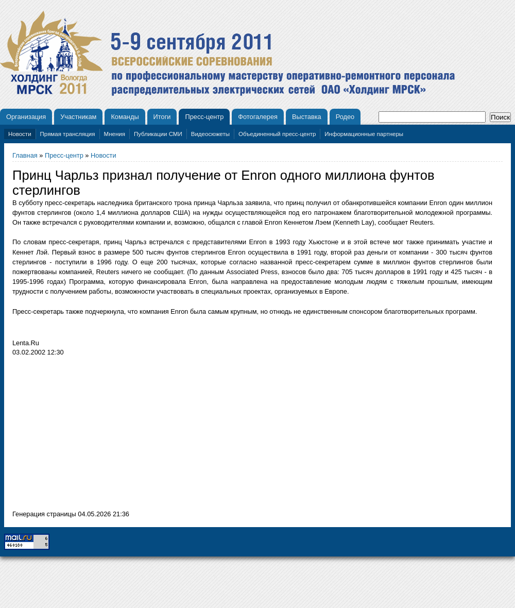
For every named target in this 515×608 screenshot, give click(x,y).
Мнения (114, 134)
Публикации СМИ (158, 134)
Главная (25, 155)
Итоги (162, 117)
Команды (125, 117)
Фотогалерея (258, 117)
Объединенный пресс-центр (277, 134)
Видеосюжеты (210, 134)
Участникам (78, 117)
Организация (26, 117)
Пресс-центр (204, 117)
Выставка (306, 117)
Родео (345, 117)
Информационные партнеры (363, 134)
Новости (19, 134)
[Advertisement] (98, 436)
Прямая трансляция (67, 134)
